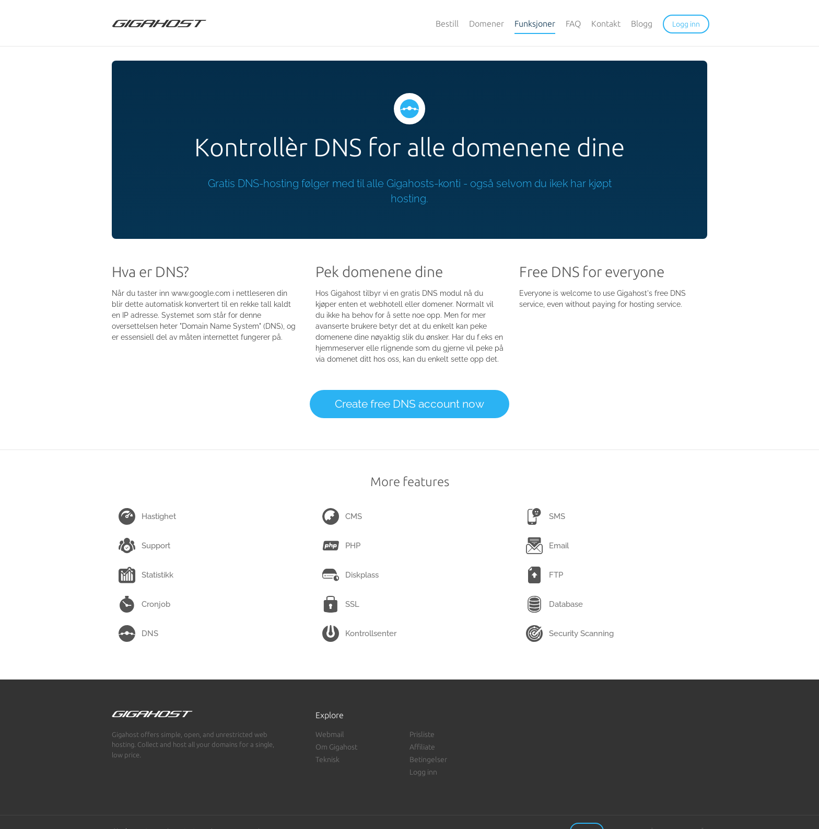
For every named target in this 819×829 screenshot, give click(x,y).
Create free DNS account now (409, 403)
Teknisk (327, 759)
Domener (486, 23)
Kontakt (606, 23)
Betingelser (428, 759)
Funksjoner (534, 23)
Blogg (641, 23)
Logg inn (423, 772)
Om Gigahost (336, 747)
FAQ (573, 23)
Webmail (329, 734)
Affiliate (422, 747)
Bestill (447, 23)
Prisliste (422, 734)
